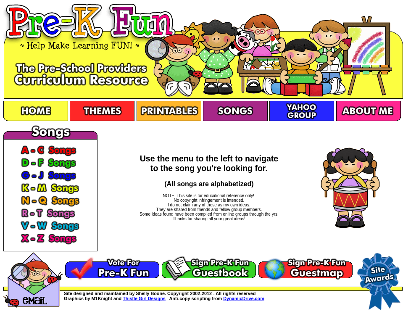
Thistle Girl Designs (144, 298)
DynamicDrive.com (243, 298)
